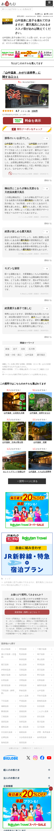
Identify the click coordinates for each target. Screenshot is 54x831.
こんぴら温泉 (42, 711)
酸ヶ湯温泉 (24, 727)
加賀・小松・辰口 (13, 355)
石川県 (32, 349)
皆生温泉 (41, 716)
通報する (48, 180)
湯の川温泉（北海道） (8, 655)
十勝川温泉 (42, 649)
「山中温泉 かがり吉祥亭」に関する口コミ (21, 74)
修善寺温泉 (42, 685)
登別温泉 (23, 649)
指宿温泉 (23, 742)
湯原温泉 (5, 722)
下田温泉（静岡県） (7, 691)
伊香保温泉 (6, 670)
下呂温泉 (5, 701)
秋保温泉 (23, 659)
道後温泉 (23, 711)
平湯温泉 (23, 701)
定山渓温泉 (6, 649)
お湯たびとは (13, 748)
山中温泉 (29, 355)
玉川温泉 (41, 727)
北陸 (23, 349)
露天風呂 (41, 355)
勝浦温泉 (5, 711)
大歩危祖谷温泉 (25, 737)
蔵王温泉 (5, 664)
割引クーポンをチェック (27, 129)
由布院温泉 (42, 737)
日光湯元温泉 (6, 732)
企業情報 (27, 786)
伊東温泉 (23, 685)
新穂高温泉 (42, 701)
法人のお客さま (27, 778)
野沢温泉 (41, 675)
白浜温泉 (41, 706)
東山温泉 (41, 659)
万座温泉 (23, 670)
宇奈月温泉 (42, 696)
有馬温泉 (23, 706)
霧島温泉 (5, 727)
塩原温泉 (23, 675)
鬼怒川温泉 (6, 675)
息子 (15, 349)
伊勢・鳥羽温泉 (43, 732)
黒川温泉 (41, 722)
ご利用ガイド (26, 748)
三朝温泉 (5, 716)
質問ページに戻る (27, 481)
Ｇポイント (38, 748)
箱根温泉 (23, 732)
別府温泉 (23, 722)
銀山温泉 (23, 664)
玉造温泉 (23, 716)
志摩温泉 (5, 737)
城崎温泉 (5, 706)
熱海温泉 (5, 742)
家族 (7, 349)
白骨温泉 (5, 680)
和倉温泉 (23, 690)
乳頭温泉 (23, 654)
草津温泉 (41, 664)
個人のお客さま (27, 770)
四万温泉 (41, 670)
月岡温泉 (23, 680)
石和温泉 (41, 680)
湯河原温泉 (6, 685)
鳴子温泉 (41, 654)
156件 (35, 111)
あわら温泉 (24, 696)
